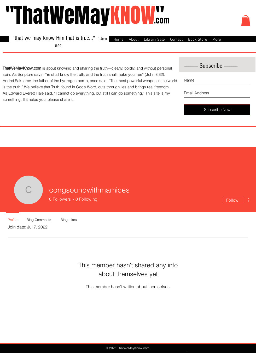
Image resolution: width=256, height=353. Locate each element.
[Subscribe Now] (217, 109)
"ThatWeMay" (84, 15)
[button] (245, 20)
